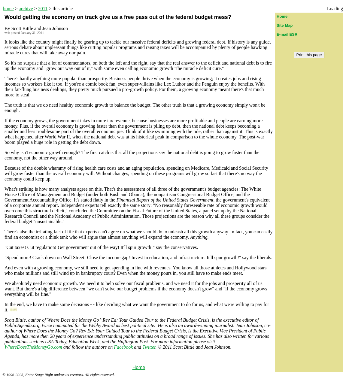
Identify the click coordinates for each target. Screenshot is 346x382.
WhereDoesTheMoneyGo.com (33, 347)
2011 (42, 8)
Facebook (124, 347)
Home (138, 367)
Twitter (148, 347)
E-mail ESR (287, 34)
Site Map (285, 25)
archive (26, 8)
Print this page (309, 55)
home (8, 8)
